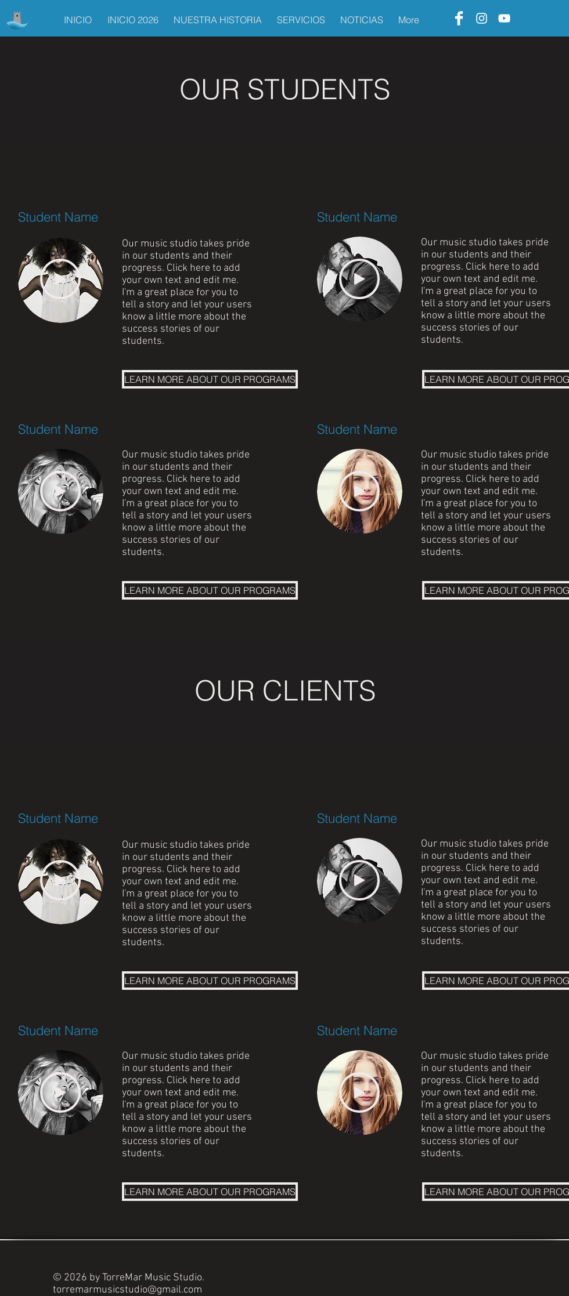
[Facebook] (459, 18)
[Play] (60, 279)
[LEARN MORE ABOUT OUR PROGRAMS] (210, 379)
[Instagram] (481, 18)
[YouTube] (504, 18)
